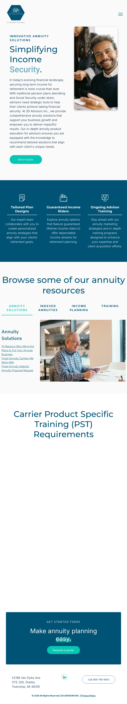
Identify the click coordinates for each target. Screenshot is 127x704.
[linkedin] (65, 677)
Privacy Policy (88, 695)
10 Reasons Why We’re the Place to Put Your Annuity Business (17, 350)
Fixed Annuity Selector (15, 366)
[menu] (120, 14)
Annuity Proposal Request (17, 370)
